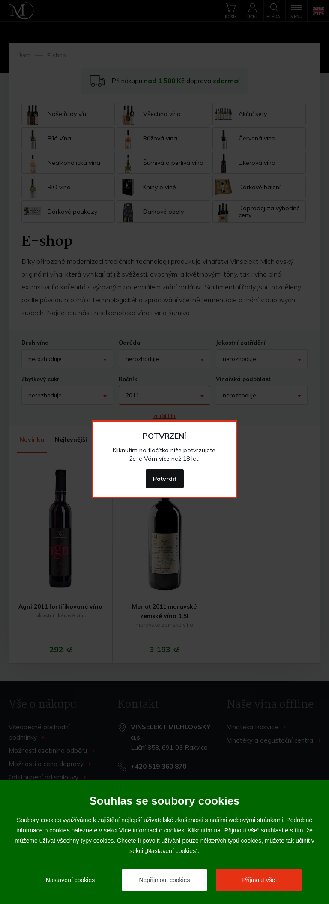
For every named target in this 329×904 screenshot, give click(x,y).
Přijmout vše (258, 880)
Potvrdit (164, 479)
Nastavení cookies (70, 880)
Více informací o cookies (152, 830)
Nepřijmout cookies (164, 880)
